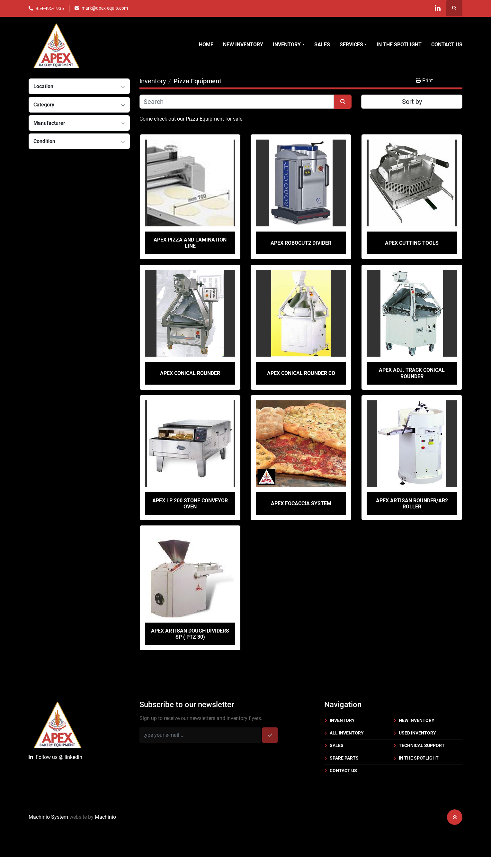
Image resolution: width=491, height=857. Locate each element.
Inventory (342, 720)
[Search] (236, 102)
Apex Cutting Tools (412, 243)
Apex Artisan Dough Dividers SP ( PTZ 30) (190, 634)
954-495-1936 (50, 8)
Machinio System (48, 817)
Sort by (412, 101)
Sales (322, 44)
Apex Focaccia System (301, 503)
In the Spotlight (399, 44)
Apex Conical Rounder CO (301, 373)
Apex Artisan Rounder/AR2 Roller (412, 503)
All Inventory (347, 732)
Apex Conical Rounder (190, 373)
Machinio (105, 817)
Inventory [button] (287, 44)
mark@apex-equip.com (105, 8)
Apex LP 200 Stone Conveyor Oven (190, 503)
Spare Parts (344, 758)
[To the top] (454, 817)
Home (206, 44)
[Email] (200, 735)
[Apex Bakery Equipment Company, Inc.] (57, 724)
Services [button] (351, 44)
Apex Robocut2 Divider (301, 243)
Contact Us (446, 44)
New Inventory (243, 44)
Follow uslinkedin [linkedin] (55, 757)
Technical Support (422, 745)
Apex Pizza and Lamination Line (190, 243)
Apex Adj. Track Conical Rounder (412, 373)
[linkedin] (438, 8)
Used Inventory (417, 732)
